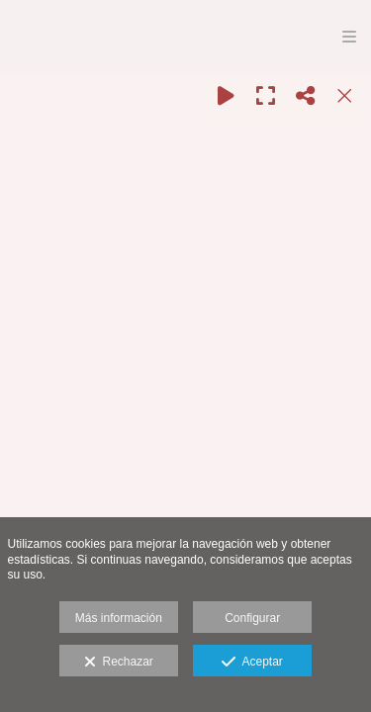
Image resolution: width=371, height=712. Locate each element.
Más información (118, 618)
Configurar (252, 618)
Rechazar (118, 662)
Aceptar (252, 662)
